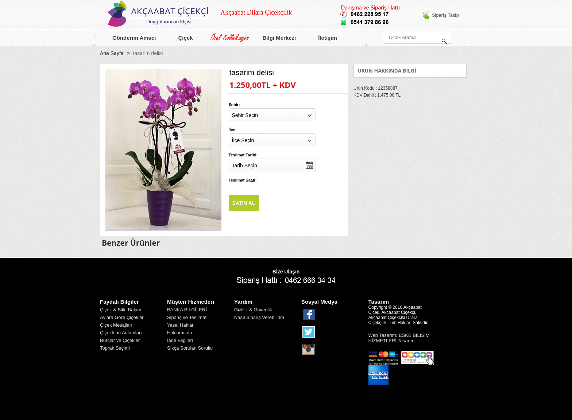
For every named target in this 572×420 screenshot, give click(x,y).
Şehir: (234, 104)
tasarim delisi (148, 53)
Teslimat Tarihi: (243, 155)
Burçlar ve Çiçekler (120, 340)
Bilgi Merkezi (275, 38)
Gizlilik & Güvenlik (253, 309)
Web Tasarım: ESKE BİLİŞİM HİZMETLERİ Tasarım (399, 337)
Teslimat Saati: (243, 180)
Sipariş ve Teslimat (186, 317)
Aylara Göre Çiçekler (122, 317)
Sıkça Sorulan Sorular (190, 348)
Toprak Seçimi (115, 348)
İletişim (323, 38)
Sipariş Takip (440, 15)
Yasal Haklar (180, 325)
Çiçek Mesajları (116, 325)
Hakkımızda (179, 332)
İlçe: (233, 130)
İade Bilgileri (180, 340)
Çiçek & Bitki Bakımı (121, 309)
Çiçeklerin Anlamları (121, 332)
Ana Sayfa (112, 53)
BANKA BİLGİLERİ (187, 309)
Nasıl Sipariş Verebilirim (259, 317)
